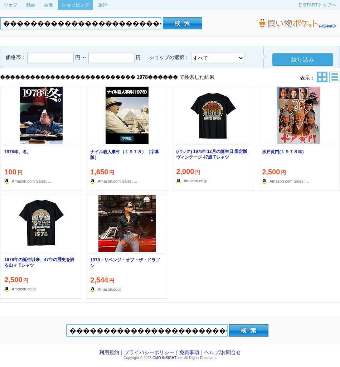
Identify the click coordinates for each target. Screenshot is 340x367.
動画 (30, 5)
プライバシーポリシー (149, 352)
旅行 (102, 5)
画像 (48, 5)
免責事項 (189, 352)
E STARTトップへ (317, 5)
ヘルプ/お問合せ (222, 352)
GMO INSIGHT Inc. (167, 358)
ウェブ (11, 5)
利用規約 (109, 352)
